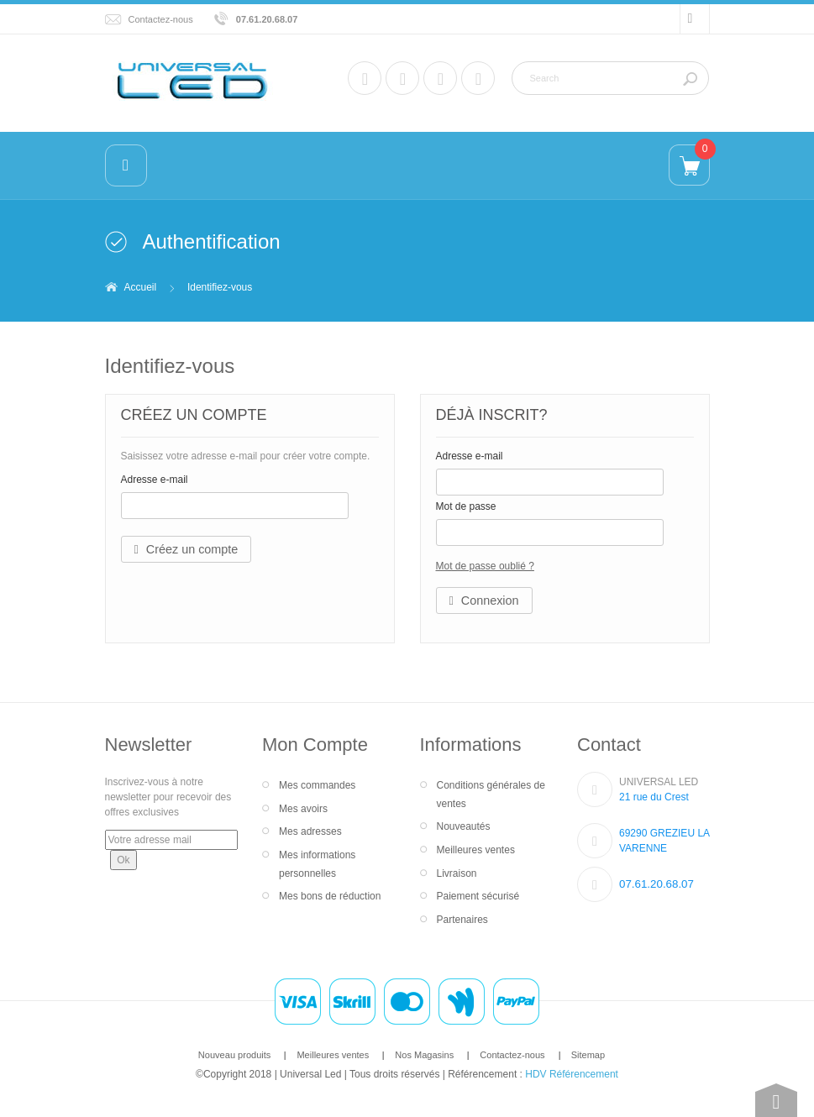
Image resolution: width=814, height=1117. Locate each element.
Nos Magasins (424, 1055)
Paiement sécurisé (478, 896)
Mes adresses (310, 831)
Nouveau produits (234, 1055)
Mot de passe (466, 506)
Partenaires (462, 920)
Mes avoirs (303, 809)
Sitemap (588, 1055)
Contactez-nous (161, 19)
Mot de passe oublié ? (485, 566)
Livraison (457, 873)
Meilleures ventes (476, 850)
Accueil (140, 287)
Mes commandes (317, 785)
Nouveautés (464, 826)
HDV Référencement (571, 1074)
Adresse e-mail (154, 479)
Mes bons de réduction (330, 896)
